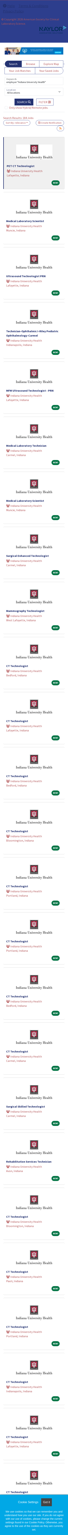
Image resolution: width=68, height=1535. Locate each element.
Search (13, 64)
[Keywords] (34, 81)
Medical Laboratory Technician (26, 445)
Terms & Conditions (33, 5)
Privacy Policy (13, 11)
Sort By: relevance (16, 122)
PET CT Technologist (20, 166)
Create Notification (49, 122)
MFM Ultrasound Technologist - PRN (30, 390)
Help (9, 5)
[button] (45, 102)
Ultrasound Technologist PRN (26, 276)
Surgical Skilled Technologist (25, 1106)
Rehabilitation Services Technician (28, 1161)
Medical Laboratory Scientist (25, 221)
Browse (30, 64)
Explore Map (51, 64)
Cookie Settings (28, 1502)
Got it (46, 1502)
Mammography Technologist (25, 611)
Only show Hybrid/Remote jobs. (28, 107)
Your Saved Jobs (49, 71)
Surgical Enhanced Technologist (27, 556)
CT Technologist (17, 666)
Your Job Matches (20, 71)
